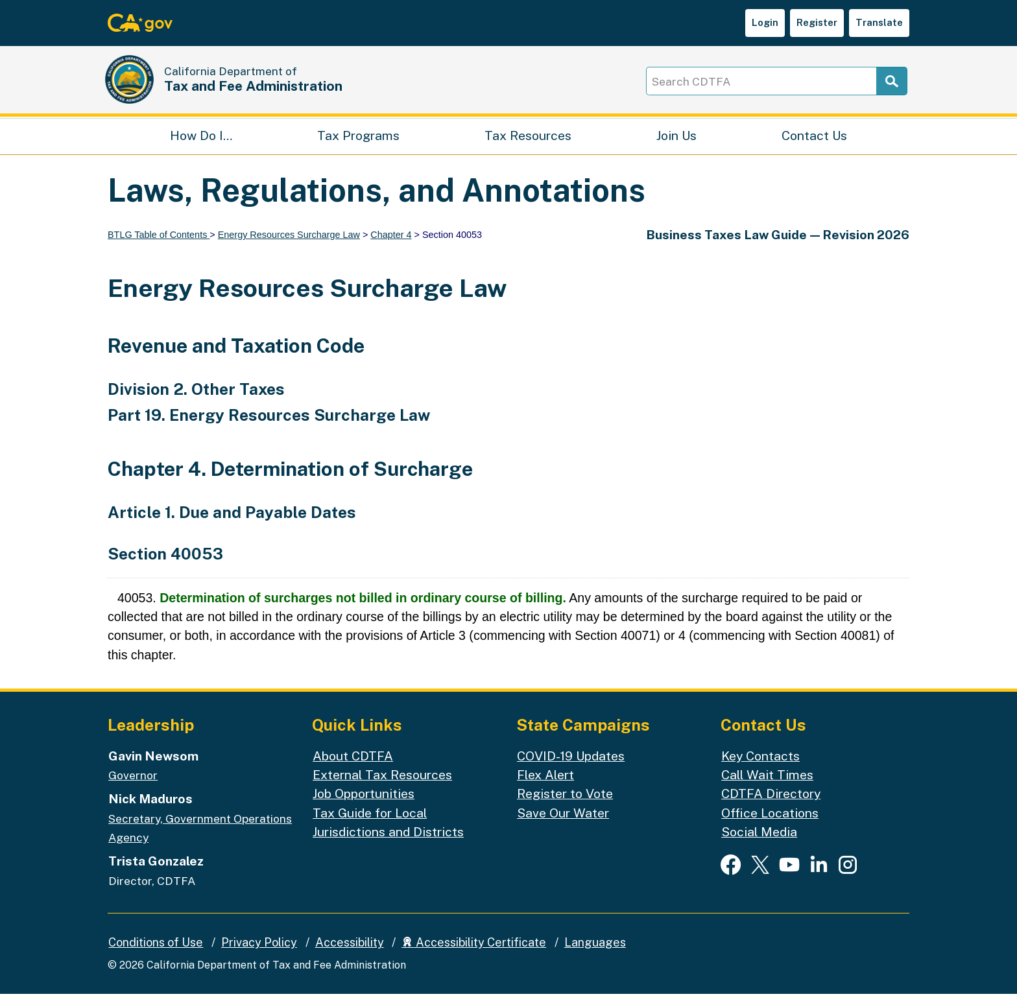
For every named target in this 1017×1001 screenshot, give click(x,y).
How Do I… (201, 139)
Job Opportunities (363, 800)
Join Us (676, 139)
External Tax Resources (382, 781)
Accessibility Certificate (473, 949)
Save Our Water (563, 819)
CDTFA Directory (770, 800)
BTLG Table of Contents (158, 242)
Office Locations (770, 819)
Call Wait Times (767, 781)
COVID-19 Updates (571, 762)
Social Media (759, 838)
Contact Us (814, 139)
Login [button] (765, 22)
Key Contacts (760, 762)
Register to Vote (565, 800)
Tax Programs (358, 139)
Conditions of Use (155, 949)
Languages (595, 949)
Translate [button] (879, 22)
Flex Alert (545, 781)
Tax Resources (528, 139)
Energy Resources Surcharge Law (289, 242)
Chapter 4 (390, 242)
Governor (133, 782)
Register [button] (816, 22)
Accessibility (349, 949)
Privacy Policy (259, 949)
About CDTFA (353, 762)
